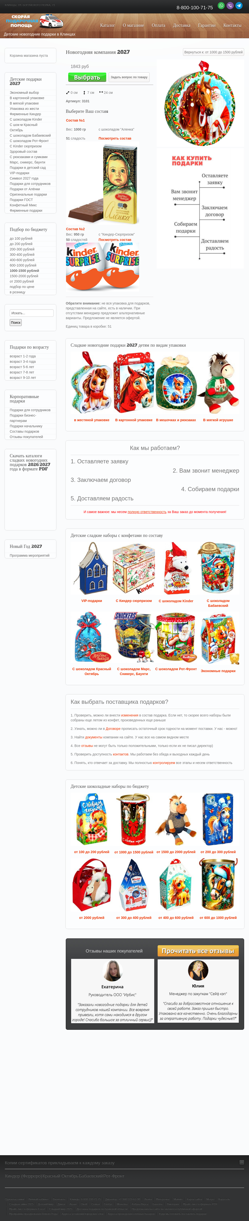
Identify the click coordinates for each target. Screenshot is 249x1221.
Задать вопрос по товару (129, 77)
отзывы (87, 746)
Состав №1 (75, 120)
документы (93, 737)
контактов (121, 754)
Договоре (113, 729)
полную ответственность (147, 512)
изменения (129, 715)
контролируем (164, 763)
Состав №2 (75, 229)
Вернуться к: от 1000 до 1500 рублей (213, 52)
